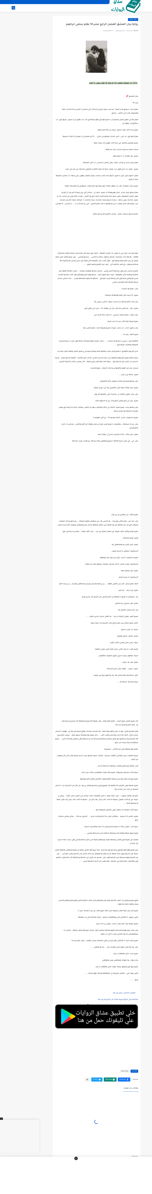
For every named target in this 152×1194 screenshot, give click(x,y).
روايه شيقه (133, 19)
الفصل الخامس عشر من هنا (124, 993)
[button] (124, 1079)
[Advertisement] (96, 493)
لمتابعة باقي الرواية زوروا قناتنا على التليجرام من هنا (118, 1000)
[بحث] (13, 8)
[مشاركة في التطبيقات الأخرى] (87, 1079)
